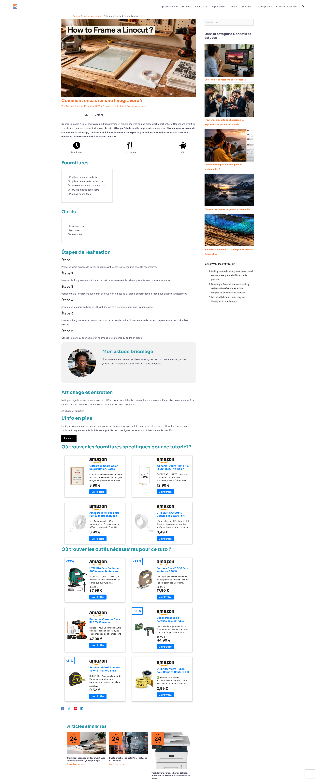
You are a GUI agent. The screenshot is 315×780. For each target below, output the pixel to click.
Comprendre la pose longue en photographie (227, 209)
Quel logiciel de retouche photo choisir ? (225, 79)
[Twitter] (69, 708)
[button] (303, 6)
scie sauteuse (77, 226)
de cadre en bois (83, 177)
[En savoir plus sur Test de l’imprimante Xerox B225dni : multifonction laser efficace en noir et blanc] (170, 750)
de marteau (80, 194)
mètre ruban (76, 234)
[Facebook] (62, 708)
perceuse (75, 230)
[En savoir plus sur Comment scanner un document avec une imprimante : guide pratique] (86, 743)
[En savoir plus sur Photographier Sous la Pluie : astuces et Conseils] (128, 743)
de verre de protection (86, 181)
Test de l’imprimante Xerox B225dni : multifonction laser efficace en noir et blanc (170, 775)
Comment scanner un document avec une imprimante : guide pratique (86, 759)
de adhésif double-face (88, 185)
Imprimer (69, 438)
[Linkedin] (81, 708)
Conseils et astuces (137, 106)
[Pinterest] (75, 708)
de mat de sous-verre (84, 189)
